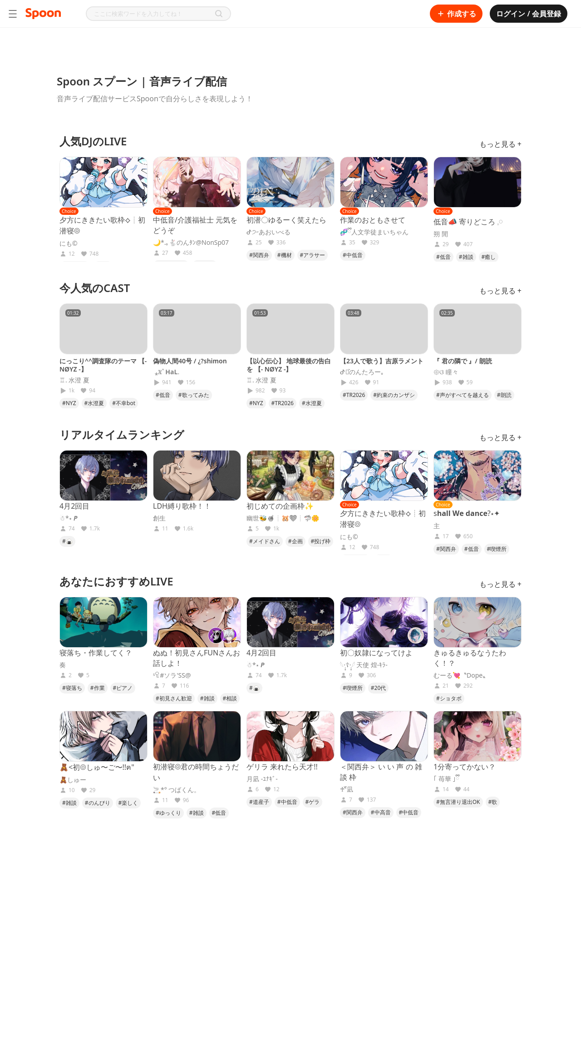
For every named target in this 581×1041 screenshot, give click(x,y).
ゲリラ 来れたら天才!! (282, 767)
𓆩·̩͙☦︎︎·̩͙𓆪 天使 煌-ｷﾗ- (364, 665)
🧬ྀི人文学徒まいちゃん (374, 232)
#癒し (489, 257)
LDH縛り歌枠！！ (182, 506)
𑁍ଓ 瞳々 (445, 372)
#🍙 (67, 541)
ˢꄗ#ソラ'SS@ (172, 675)
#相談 (230, 698)
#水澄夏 (94, 403)
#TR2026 (282, 403)
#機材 (284, 255)
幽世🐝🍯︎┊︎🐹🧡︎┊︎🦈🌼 (282, 518)
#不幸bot (123, 403)
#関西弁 (259, 255)
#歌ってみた (193, 395)
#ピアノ (123, 688)
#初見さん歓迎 (174, 698)
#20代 (378, 688)
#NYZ (69, 403)
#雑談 (466, 257)
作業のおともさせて (372, 220)
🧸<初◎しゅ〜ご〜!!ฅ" (96, 767)
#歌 (492, 802)
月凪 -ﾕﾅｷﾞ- (262, 779)
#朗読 (504, 395)
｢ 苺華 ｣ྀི (446, 779)
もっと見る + (500, 144)
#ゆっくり (168, 813)
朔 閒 (440, 234)
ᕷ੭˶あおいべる (268, 232)
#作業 (97, 688)
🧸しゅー (72, 780)
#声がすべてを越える (462, 395)
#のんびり (97, 803)
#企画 (295, 541)
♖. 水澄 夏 (74, 380)
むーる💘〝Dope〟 (461, 675)
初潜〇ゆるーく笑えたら (286, 220)
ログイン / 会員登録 (528, 14)
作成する (456, 14)
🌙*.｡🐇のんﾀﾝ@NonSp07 (191, 242)
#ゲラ (312, 802)
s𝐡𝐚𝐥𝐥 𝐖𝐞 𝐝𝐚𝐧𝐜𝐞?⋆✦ (466, 513)
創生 (159, 518)
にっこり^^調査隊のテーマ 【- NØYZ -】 (103, 365)
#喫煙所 (497, 549)
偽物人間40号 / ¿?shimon (190, 361)
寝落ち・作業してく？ (95, 653)
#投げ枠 (321, 541)
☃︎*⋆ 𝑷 (68, 518)
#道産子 (259, 802)
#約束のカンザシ (394, 395)
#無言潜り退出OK (458, 802)
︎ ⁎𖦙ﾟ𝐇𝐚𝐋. (166, 372)
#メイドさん (264, 541)
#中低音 (353, 255)
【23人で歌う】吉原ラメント (381, 361)
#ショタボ (449, 698)
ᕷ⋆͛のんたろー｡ (362, 372)
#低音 (443, 257)
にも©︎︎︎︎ (68, 243)
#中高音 (381, 812)
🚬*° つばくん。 (176, 790)
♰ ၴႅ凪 (346, 789)
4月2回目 (74, 506)
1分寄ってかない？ (464, 767)
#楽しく (128, 803)
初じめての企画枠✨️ (280, 506)
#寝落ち (72, 688)
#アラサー (312, 255)
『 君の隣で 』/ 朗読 (462, 361)
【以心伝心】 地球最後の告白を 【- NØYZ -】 (288, 365)
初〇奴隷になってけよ (376, 653)
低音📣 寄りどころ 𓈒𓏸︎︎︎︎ (468, 222)
